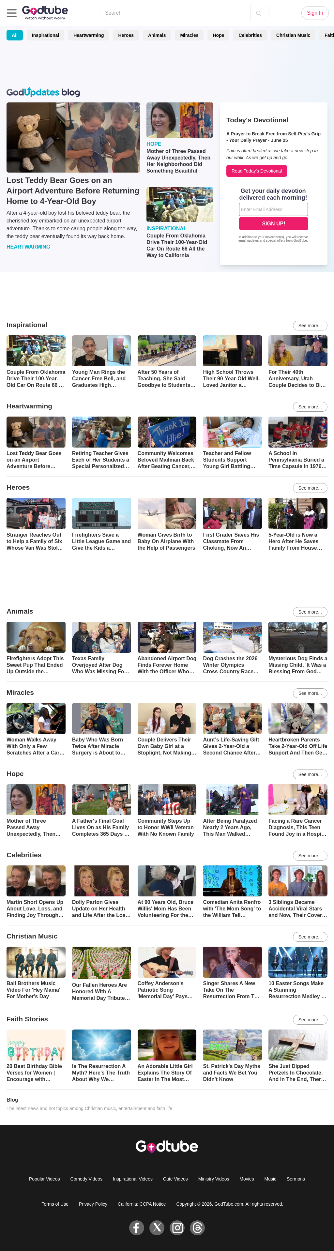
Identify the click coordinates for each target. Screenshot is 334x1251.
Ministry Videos (213, 1179)
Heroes (125, 35)
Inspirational (45, 35)
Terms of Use (55, 1204)
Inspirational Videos (133, 1179)
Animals (157, 35)
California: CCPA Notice (142, 1204)
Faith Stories (27, 1019)
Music (271, 1179)
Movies (246, 1179)
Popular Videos (44, 1179)
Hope (218, 35)
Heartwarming (88, 35)
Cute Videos (175, 1179)
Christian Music (293, 35)
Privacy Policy (93, 1204)
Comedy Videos (86, 1179)
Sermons (296, 1179)
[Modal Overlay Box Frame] (273, 216)
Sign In (315, 13)
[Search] (258, 13)
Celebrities (250, 35)
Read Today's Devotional (257, 171)
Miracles (189, 35)
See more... (310, 325)
